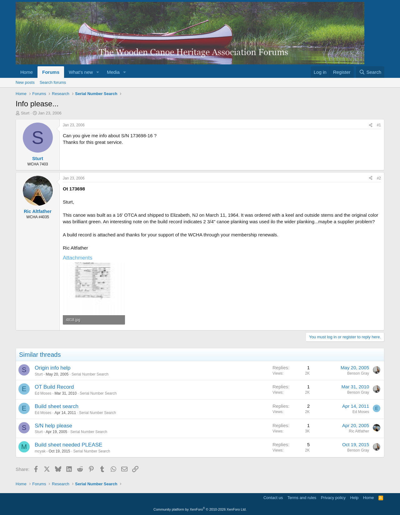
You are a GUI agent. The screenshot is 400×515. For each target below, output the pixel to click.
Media (113, 72)
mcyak (40, 451)
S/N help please (53, 426)
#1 (379, 125)
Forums (50, 72)
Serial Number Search (90, 374)
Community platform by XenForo (200, 509)
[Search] (370, 72)
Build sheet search (56, 406)
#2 (379, 178)
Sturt (25, 113)
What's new (81, 72)
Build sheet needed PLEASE (68, 445)
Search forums (53, 82)
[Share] (371, 125)
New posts (25, 82)
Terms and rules (302, 497)
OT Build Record (54, 387)
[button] (97, 72)
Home (26, 72)
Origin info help (52, 368)
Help (354, 497)
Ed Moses (43, 393)
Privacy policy (333, 497)
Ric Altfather (359, 431)
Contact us (273, 497)
